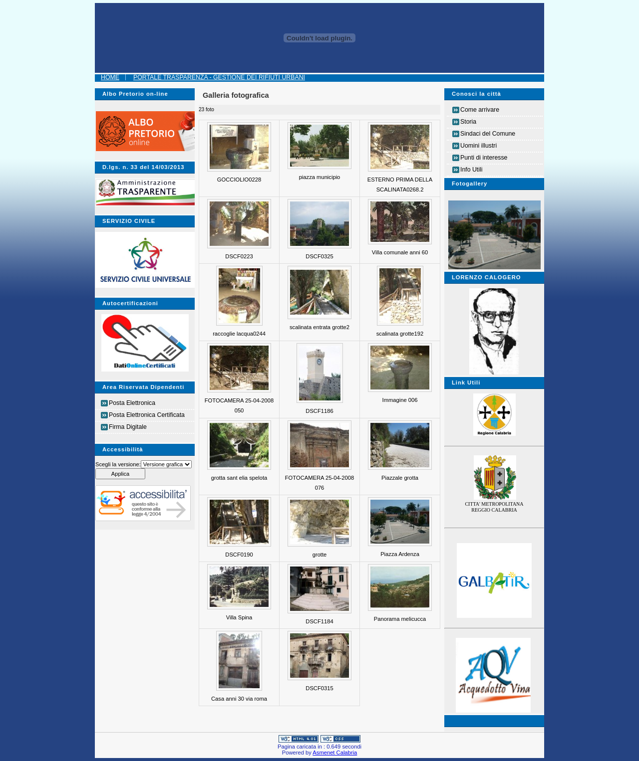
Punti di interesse (483, 157)
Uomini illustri (478, 145)
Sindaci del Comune (487, 133)
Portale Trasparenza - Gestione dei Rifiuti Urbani (219, 77)
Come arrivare (479, 109)
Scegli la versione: (118, 464)
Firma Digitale (128, 426)
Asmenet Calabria (335, 753)
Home (110, 77)
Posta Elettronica (132, 402)
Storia (468, 121)
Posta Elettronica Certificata (147, 414)
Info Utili (471, 169)
